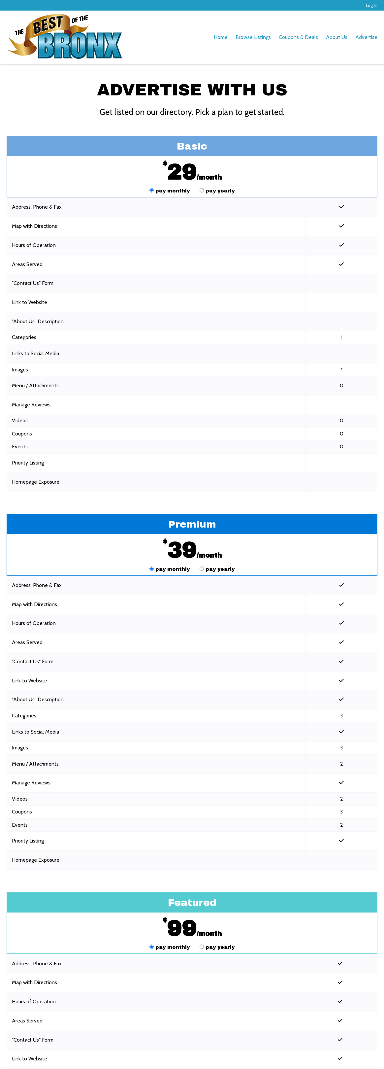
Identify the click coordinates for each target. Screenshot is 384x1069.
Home (221, 37)
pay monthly (170, 190)
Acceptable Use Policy (193, 1057)
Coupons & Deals (298, 37)
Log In (371, 5)
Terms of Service (102, 1057)
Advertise (366, 37)
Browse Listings (253, 37)
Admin (370, 1057)
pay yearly (217, 190)
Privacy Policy (144, 1057)
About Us (336, 37)
